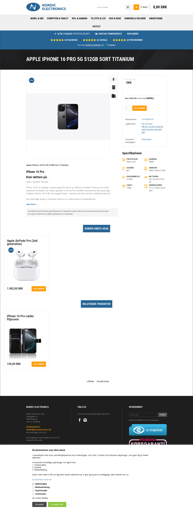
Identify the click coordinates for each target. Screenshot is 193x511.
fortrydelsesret (72, 33)
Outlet (97, 26)
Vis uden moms (103, 381)
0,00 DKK (160, 7)
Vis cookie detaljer (40, 498)
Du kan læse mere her (42, 479)
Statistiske (40, 494)
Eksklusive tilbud (136, 420)
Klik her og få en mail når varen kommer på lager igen (152, 129)
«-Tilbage (90, 381)
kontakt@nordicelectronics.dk (38, 429)
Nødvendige (41, 484)
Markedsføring (42, 487)
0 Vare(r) (144, 7)
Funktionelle (41, 490)
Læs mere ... (32, 204)
